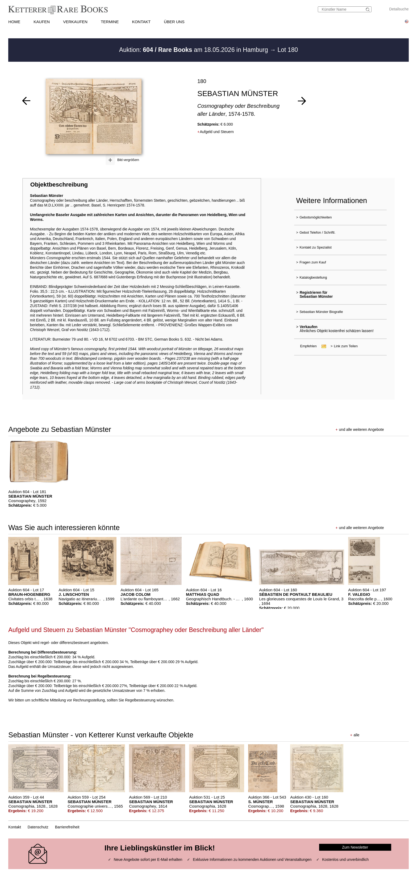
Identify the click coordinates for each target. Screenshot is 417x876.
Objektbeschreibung (59, 184)
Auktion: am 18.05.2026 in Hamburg (194, 49)
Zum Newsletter (355, 847)
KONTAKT (141, 21)
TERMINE (110, 21)
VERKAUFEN (75, 21)
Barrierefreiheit (67, 827)
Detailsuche (398, 9)
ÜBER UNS (174, 21)
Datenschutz (38, 827)
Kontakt (14, 827)
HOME (14, 21)
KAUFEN (42, 21)
